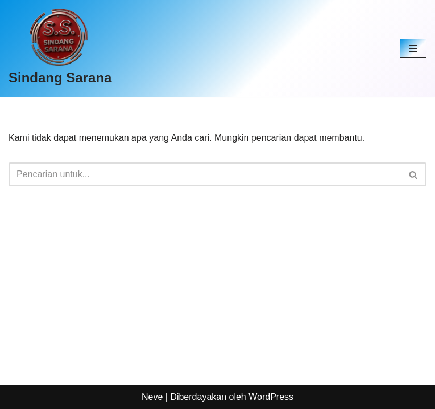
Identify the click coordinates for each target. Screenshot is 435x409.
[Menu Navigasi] (413, 48)
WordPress (270, 397)
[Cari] (205, 174)
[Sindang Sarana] (60, 48)
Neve (152, 397)
